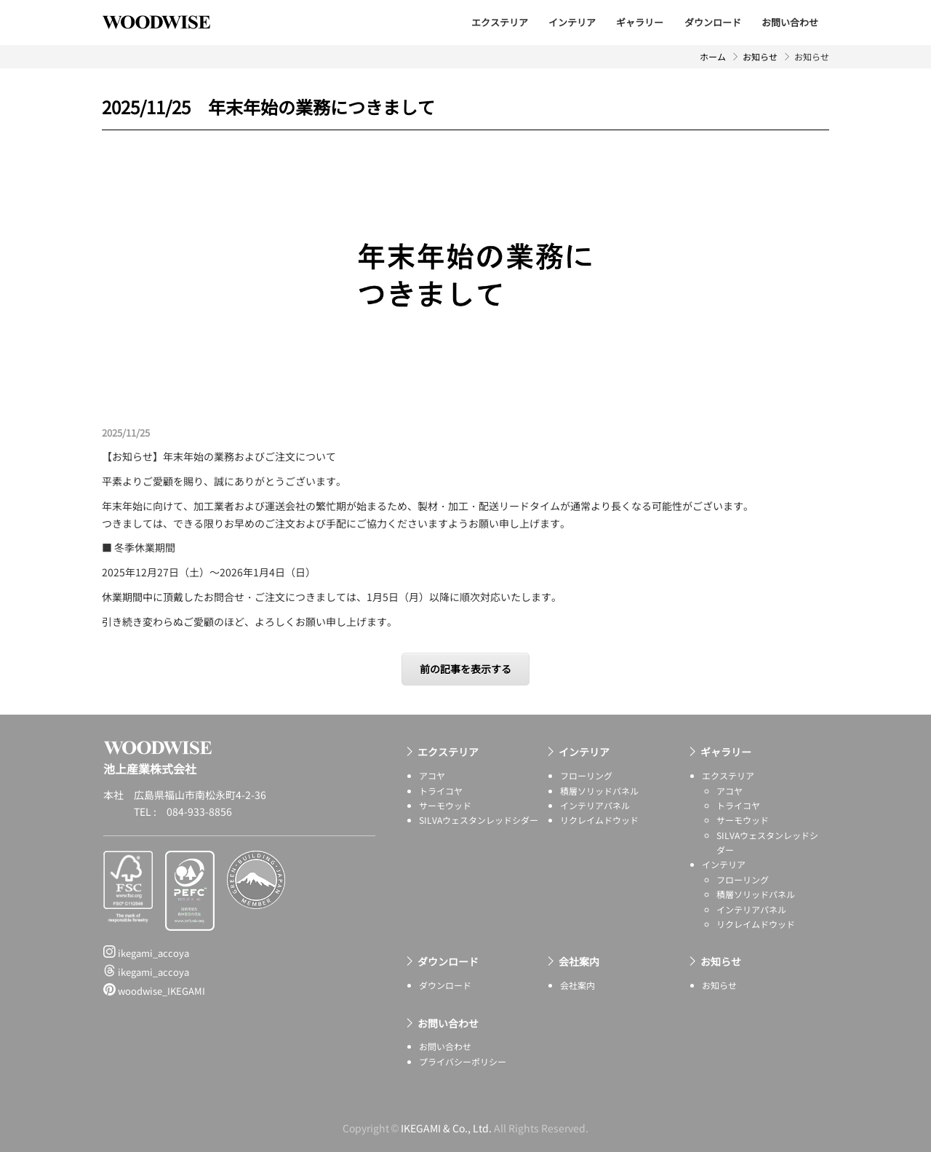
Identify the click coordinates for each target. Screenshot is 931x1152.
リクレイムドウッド (599, 820)
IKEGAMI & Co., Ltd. (446, 1128)
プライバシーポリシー (462, 1061)
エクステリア (499, 22)
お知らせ (760, 56)
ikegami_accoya (146, 952)
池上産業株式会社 (167, 21)
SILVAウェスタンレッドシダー (478, 820)
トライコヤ (441, 790)
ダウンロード (712, 22)
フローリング (586, 775)
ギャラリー (639, 22)
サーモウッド (445, 805)
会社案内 (579, 961)
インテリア (572, 22)
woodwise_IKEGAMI (154, 990)
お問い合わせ (790, 22)
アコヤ (432, 775)
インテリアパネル (595, 805)
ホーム (713, 56)
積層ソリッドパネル (599, 790)
